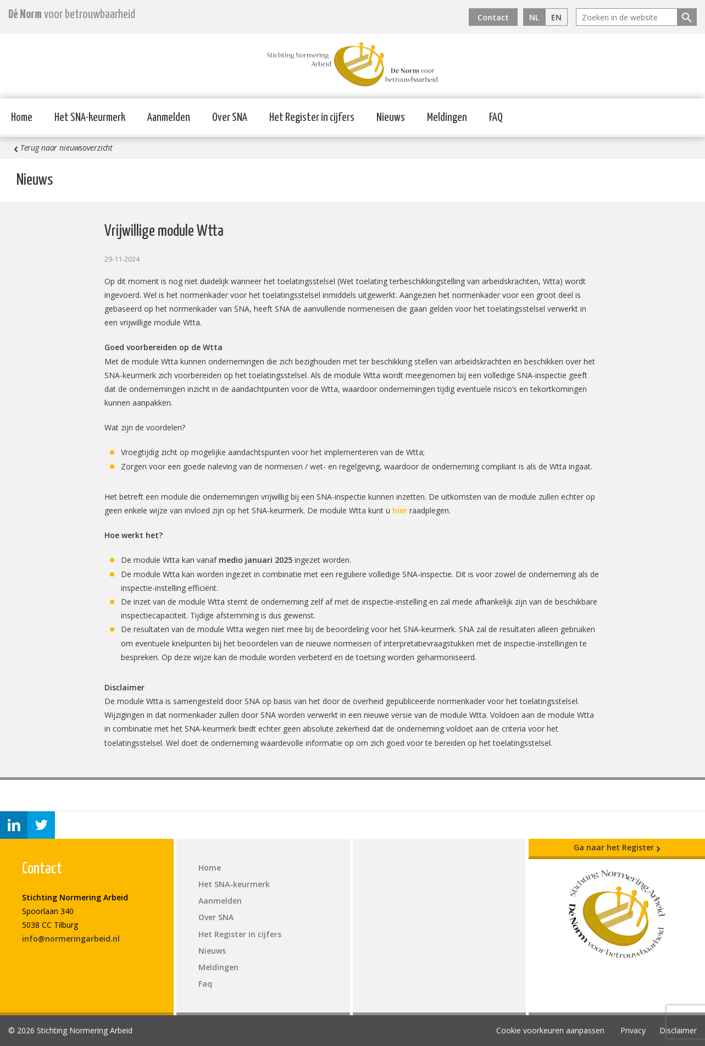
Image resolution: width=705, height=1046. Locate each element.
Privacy (633, 1030)
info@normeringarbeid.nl (71, 938)
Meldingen (447, 117)
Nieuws (390, 117)
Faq (205, 983)
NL (534, 17)
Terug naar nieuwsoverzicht (63, 148)
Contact (493, 17)
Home (21, 117)
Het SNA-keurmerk (89, 117)
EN (556, 17)
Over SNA (229, 117)
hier (399, 510)
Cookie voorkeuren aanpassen (550, 1030)
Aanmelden (168, 117)
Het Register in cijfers (311, 117)
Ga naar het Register (617, 847)
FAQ (496, 117)
